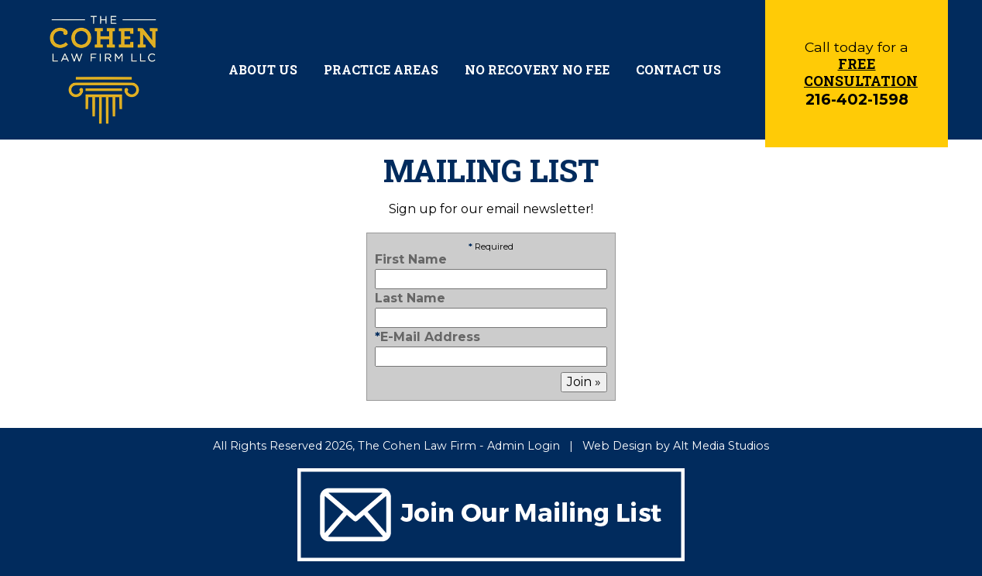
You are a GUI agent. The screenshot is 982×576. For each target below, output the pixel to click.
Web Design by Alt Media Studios (675, 446)
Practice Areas (381, 69)
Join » (584, 381)
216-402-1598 (856, 99)
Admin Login (523, 446)
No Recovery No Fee (537, 69)
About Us (262, 69)
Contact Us (678, 69)
